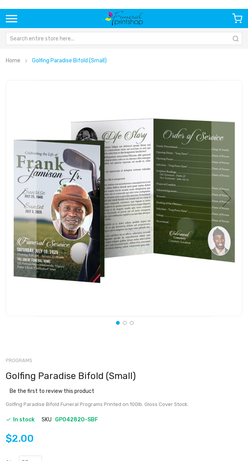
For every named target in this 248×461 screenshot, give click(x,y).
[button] (21, 198)
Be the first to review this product (52, 391)
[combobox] (124, 38)
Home (13, 60)
